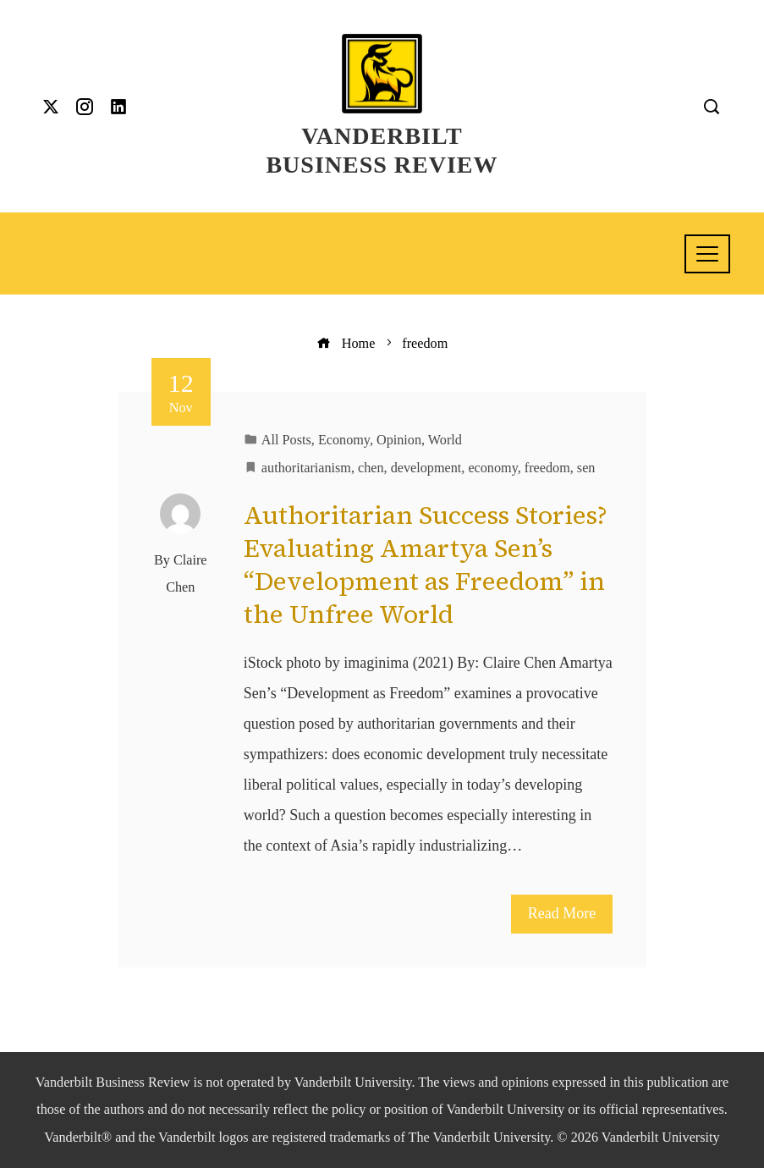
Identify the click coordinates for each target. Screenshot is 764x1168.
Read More (562, 913)
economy (492, 468)
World (445, 440)
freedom (547, 468)
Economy (344, 440)
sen (586, 468)
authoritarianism (306, 468)
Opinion (399, 440)
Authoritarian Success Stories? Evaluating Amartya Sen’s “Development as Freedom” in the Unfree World (425, 564)
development (426, 468)
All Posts (286, 440)
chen (371, 468)
